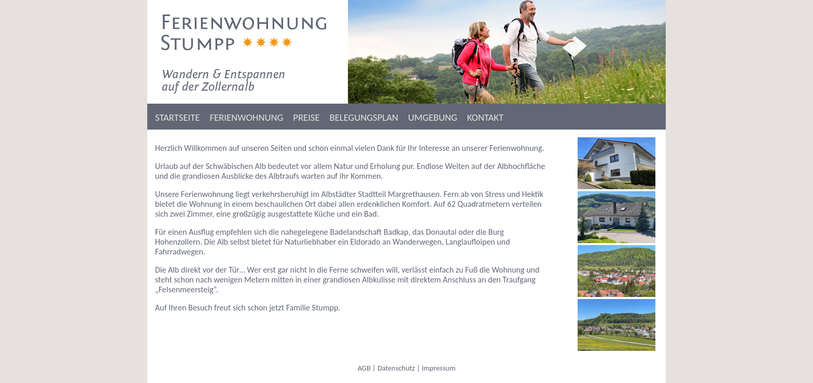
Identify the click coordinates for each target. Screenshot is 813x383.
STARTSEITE (177, 117)
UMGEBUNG (432, 117)
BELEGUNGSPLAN (364, 117)
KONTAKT (485, 117)
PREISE (306, 117)
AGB (364, 368)
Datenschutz (396, 368)
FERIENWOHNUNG (246, 117)
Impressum (438, 368)
